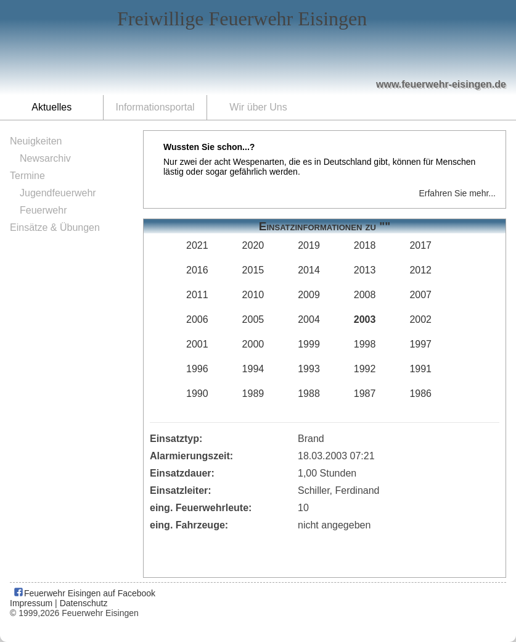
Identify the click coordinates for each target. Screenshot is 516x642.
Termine (27, 175)
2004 (309, 319)
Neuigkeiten (36, 141)
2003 (365, 319)
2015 (253, 270)
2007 (420, 295)
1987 (365, 393)
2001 (197, 344)
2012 (420, 270)
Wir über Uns (258, 107)
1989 (253, 393)
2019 (309, 245)
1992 (365, 369)
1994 (253, 369)
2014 (309, 270)
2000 (253, 344)
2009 (309, 295)
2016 (197, 270)
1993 (309, 369)
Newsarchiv (45, 158)
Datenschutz (84, 603)
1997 (420, 344)
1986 (420, 393)
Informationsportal (155, 107)
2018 (365, 245)
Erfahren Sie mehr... (457, 193)
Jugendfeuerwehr (58, 193)
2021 (197, 245)
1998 (365, 344)
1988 (309, 393)
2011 (197, 295)
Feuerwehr (43, 210)
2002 (420, 319)
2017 (420, 245)
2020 (253, 245)
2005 (253, 319)
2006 (197, 319)
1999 (309, 344)
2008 (365, 295)
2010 (253, 295)
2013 (365, 270)
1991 (420, 369)
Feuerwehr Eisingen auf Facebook (84, 593)
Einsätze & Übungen (55, 227)
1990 (197, 393)
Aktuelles (51, 107)
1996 (197, 369)
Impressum (31, 603)
